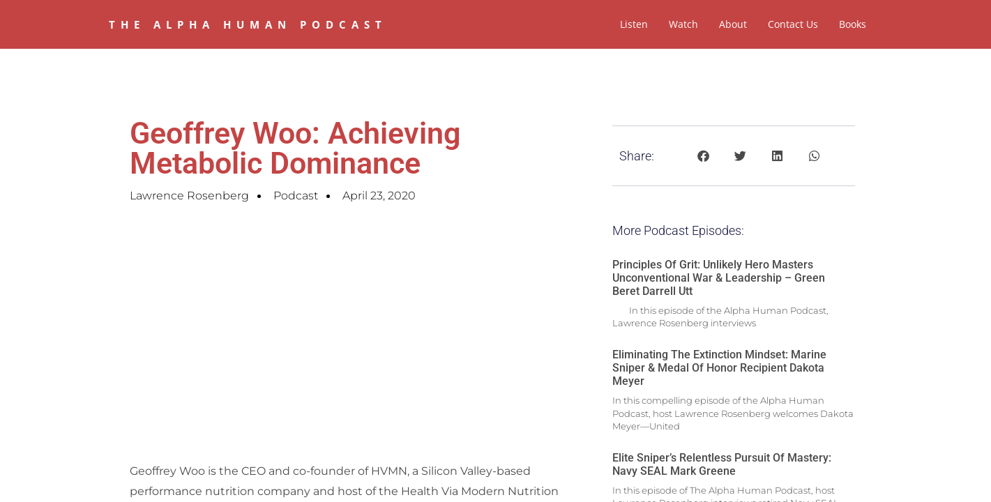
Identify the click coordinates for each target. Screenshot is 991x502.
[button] (703, 156)
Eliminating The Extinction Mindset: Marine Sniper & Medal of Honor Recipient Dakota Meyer (719, 368)
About (733, 24)
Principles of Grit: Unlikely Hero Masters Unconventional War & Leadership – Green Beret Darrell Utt (718, 278)
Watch (683, 24)
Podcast (295, 195)
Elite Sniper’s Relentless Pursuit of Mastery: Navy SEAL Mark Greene (721, 464)
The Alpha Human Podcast (248, 24)
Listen (634, 24)
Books (852, 24)
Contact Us (793, 24)
